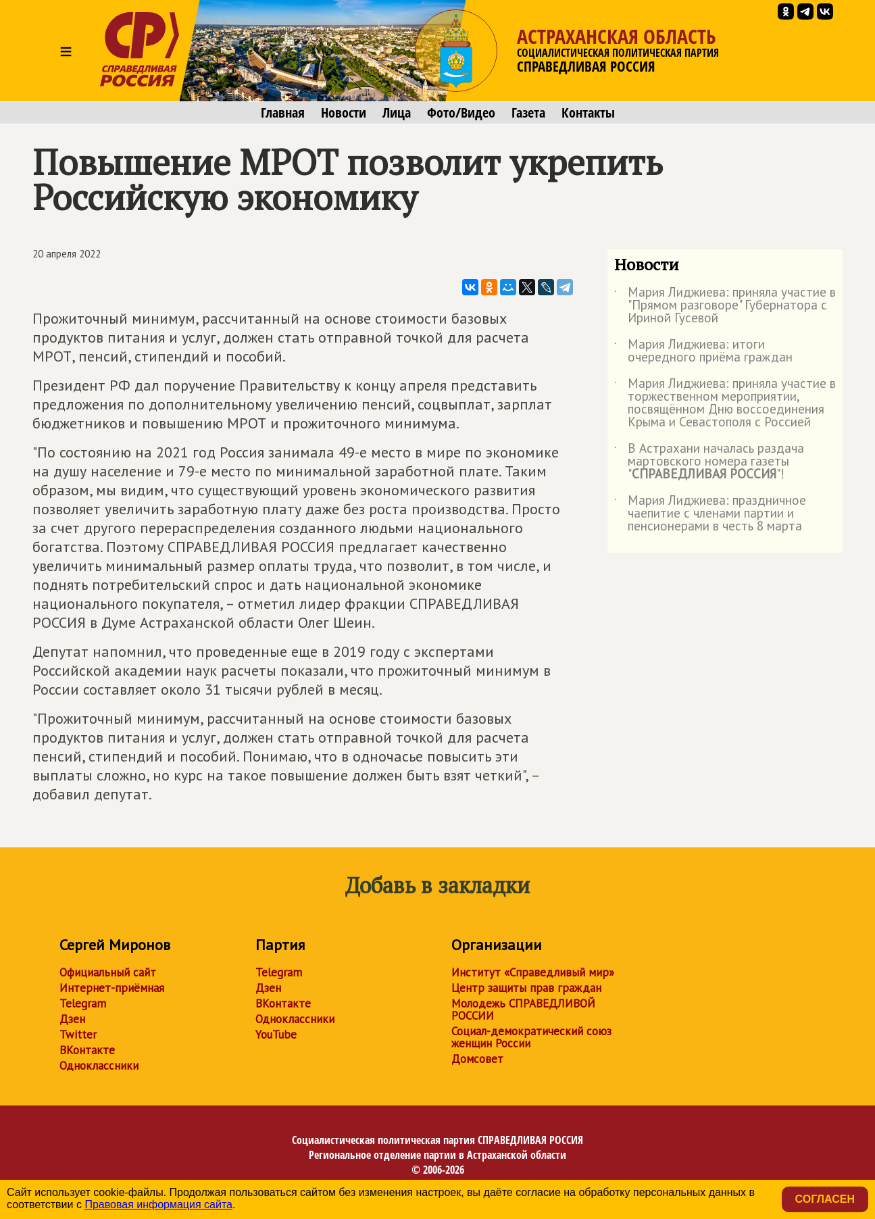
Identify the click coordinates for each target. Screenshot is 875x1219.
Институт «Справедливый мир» (532, 972)
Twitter (78, 1034)
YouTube (276, 1034)
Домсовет (477, 1059)
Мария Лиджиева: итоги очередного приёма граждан (703, 351)
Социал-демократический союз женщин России (531, 1037)
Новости (343, 112)
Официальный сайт (107, 972)
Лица (396, 112)
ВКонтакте (87, 1050)
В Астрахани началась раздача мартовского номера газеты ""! (709, 462)
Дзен (72, 1019)
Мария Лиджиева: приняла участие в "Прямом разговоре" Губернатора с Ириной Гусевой (725, 306)
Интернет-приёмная (111, 988)
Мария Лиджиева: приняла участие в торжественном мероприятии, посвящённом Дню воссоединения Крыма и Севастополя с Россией (725, 403)
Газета (528, 112)
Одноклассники (99, 1066)
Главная (283, 112)
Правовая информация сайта (158, 1204)
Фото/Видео (461, 112)
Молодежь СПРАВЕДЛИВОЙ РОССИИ (523, 1009)
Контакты (588, 112)
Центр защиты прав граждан (526, 988)
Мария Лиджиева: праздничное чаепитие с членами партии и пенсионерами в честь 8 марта (710, 514)
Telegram (82, 1003)
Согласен (825, 1199)
